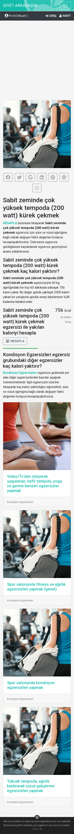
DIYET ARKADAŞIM (20, 5)
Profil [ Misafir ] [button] (16, 15)
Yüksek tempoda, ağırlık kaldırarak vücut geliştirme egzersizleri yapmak (30, 786)
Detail (37, 828)
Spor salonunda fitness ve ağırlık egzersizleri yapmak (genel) (36, 586)
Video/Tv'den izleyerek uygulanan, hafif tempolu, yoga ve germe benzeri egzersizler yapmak (34, 483)
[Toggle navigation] (65, 5)
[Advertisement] (37, 61)
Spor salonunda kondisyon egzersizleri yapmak (31, 685)
